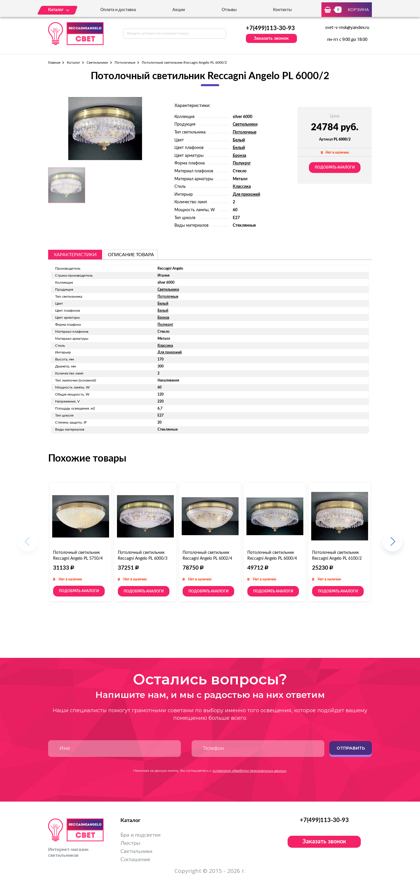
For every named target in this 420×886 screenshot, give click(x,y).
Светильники (97, 62)
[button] (392, 544)
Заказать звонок (271, 38)
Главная (54, 62)
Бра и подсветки (140, 835)
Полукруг (242, 163)
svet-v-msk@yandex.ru (347, 27)
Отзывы (229, 10)
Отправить (351, 748)
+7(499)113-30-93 (270, 28)
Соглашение (135, 859)
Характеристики (75, 254)
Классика (242, 187)
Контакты (282, 10)
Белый (239, 140)
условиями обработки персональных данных (249, 771)
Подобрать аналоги (335, 167)
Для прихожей (246, 195)
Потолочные (125, 62)
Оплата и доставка (118, 10)
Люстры (130, 843)
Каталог (73, 62)
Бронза (239, 156)
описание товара (131, 254)
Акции (178, 10)
